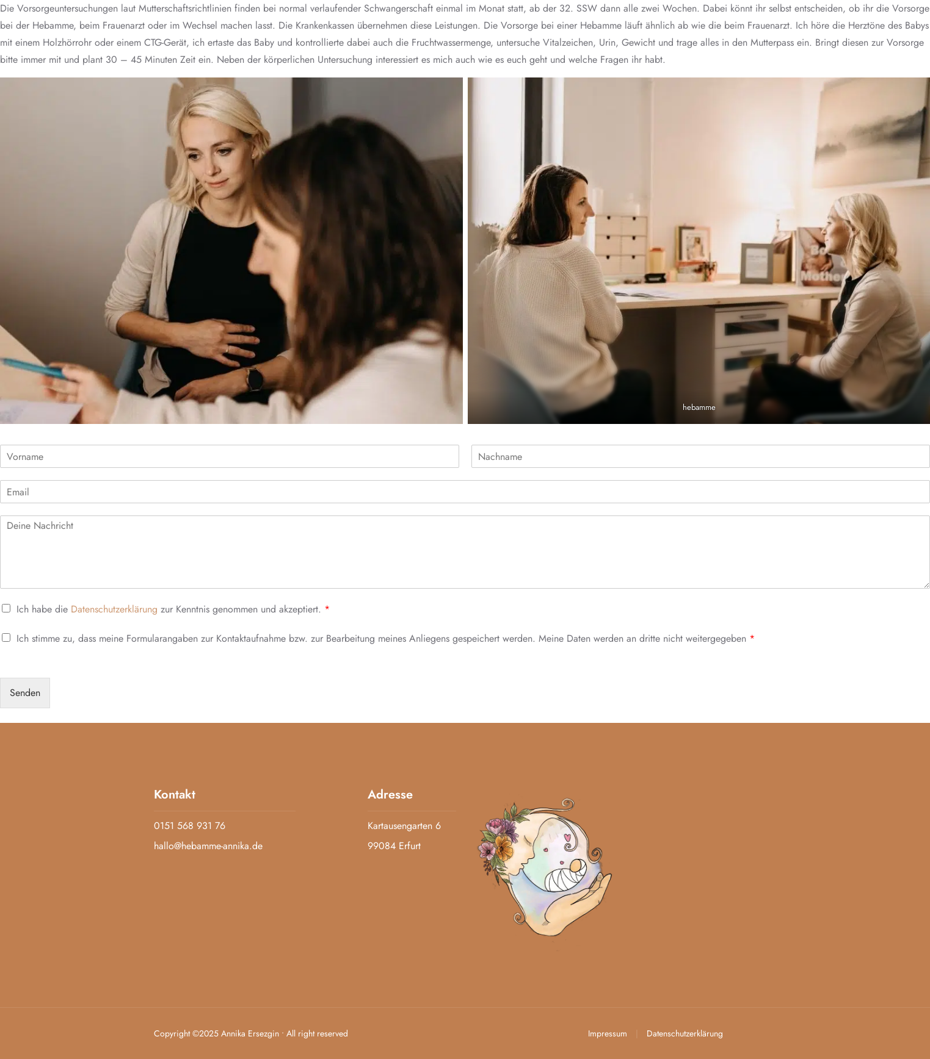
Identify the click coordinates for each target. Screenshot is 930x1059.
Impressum (609, 1033)
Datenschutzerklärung (114, 609)
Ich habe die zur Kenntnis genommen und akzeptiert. (173, 609)
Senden (25, 693)
